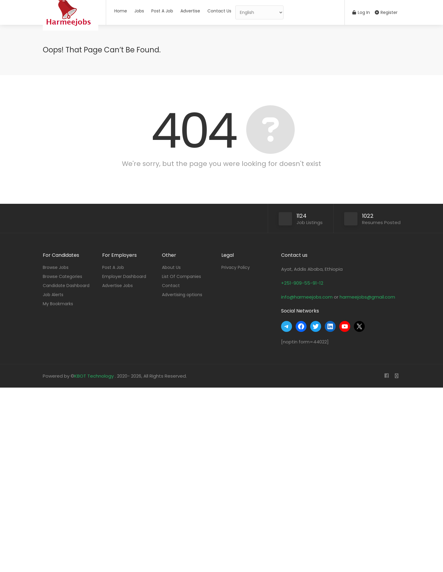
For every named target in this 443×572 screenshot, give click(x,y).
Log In (361, 12)
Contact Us (219, 11)
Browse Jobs (56, 267)
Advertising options (182, 295)
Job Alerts (53, 295)
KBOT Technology (94, 376)
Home (120, 11)
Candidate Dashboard (66, 286)
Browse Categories (62, 276)
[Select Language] (259, 12)
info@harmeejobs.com (307, 297)
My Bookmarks (58, 304)
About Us (171, 267)
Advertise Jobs (117, 286)
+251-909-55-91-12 (302, 283)
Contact (171, 286)
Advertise (190, 11)
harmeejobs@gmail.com (367, 297)
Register (386, 12)
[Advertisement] (182, 478)
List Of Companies (181, 276)
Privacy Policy (235, 267)
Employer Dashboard (124, 276)
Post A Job (162, 11)
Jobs (139, 11)
